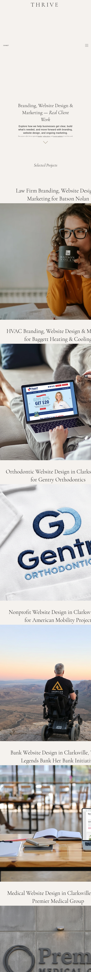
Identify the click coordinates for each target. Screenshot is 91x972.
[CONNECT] (9, 45)
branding (40, 136)
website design (46, 136)
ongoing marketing (58, 136)
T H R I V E (44, 4)
